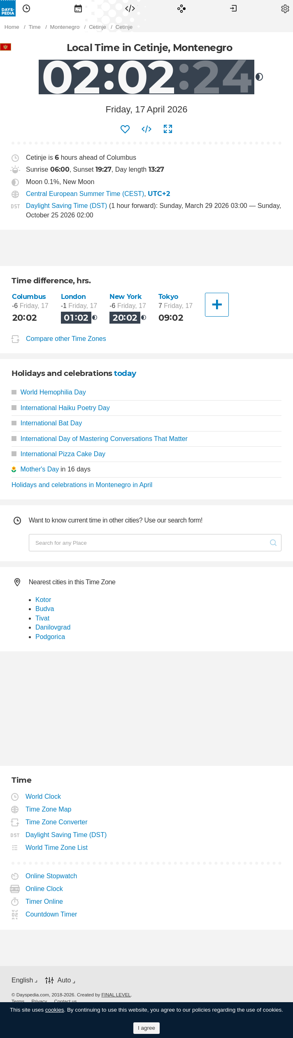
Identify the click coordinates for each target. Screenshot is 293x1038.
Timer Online (44, 901)
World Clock (43, 796)
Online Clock (44, 888)
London (73, 297)
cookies (54, 1010)
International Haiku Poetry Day (61, 407)
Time (26, 8)
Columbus (29, 297)
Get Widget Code (146, 129)
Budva (44, 608)
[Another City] (217, 305)
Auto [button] (64, 980)
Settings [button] (285, 8)
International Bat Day (47, 423)
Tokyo (168, 297)
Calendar (78, 8)
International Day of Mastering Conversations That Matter (100, 438)
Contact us (65, 1001)
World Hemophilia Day (49, 392)
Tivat (42, 618)
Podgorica (50, 636)
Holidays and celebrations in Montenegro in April (82, 484)
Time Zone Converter (57, 822)
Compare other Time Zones (66, 339)
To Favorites (125, 129)
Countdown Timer (51, 914)
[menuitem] (26, 8)
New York (125, 297)
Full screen (168, 129)
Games (181, 8)
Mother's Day (39, 469)
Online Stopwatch (51, 875)
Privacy (39, 1001)
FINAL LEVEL (115, 994)
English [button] (22, 980)
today (125, 373)
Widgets (130, 8)
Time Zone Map (48, 809)
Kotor (43, 599)
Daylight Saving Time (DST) (66, 205)
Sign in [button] (233, 8)
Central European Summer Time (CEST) (85, 193)
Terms (18, 1001)
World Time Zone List (57, 847)
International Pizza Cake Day (58, 453)
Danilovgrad (52, 627)
